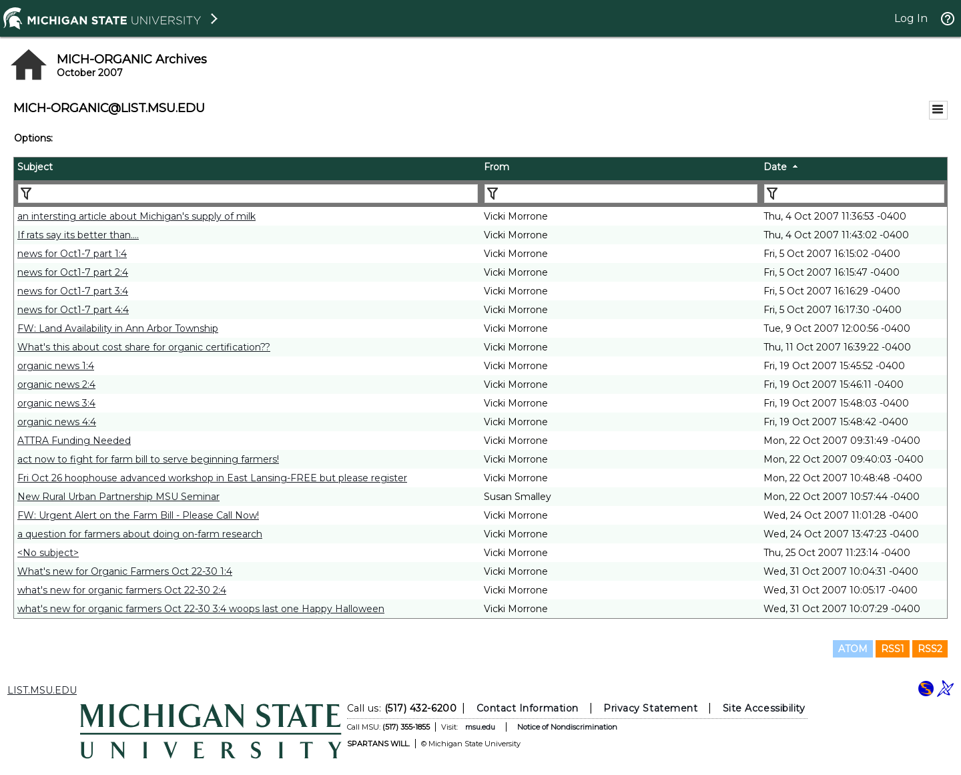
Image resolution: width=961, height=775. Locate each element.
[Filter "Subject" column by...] (248, 193)
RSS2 (930, 649)
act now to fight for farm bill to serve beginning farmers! (148, 459)
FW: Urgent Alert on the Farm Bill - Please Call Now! (138, 515)
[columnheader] (247, 169)
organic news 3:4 (56, 403)
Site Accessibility (764, 708)
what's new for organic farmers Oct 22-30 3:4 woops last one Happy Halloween (200, 609)
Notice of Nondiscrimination (567, 727)
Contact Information (527, 708)
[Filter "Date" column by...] (854, 193)
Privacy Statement (650, 708)
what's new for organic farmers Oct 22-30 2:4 (121, 590)
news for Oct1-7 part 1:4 (72, 254)
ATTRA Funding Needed (74, 441)
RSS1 (892, 649)
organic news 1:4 (55, 366)
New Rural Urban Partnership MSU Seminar (118, 497)
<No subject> (48, 553)
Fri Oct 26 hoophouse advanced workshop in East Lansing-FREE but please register (212, 478)
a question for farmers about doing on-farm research (139, 534)
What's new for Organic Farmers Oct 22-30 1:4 (124, 571)
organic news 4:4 (56, 422)
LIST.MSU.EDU (42, 690)
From (496, 167)
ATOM (853, 649)
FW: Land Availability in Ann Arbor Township (117, 328)
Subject (35, 167)
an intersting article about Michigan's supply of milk (136, 216)
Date (775, 167)
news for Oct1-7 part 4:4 (73, 310)
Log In (911, 18)
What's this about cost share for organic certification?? (143, 347)
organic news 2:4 (56, 384)
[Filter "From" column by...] (621, 193)
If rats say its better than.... (78, 235)
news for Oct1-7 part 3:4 (72, 291)
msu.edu (480, 727)
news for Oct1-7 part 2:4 (72, 272)
